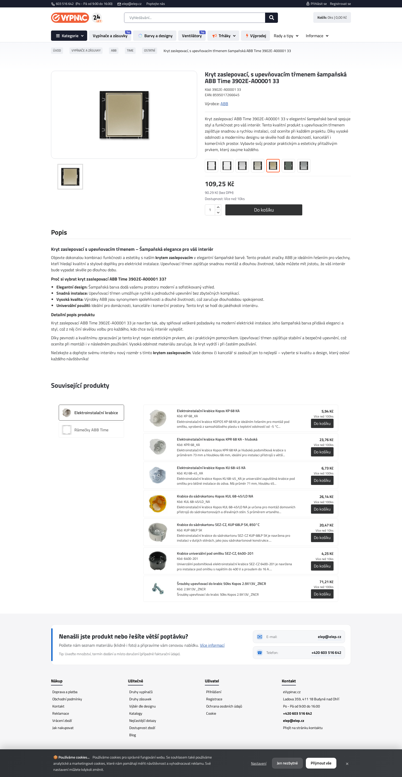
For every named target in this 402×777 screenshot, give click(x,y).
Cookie (211, 713)
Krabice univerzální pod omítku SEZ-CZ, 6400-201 (215, 553)
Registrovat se (340, 3)
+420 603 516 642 (326, 652)
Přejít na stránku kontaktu (303, 727)
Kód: (208, 89)
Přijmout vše (321, 763)
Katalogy (135, 713)
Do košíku (264, 209)
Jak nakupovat (63, 727)
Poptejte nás (155, 3)
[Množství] (210, 209)
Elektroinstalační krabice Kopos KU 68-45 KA (211, 468)
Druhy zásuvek (140, 699)
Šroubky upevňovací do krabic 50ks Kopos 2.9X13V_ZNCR (221, 583)
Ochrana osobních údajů (224, 706)
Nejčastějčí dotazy (142, 720)
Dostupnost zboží (142, 727)
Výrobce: (212, 104)
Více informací (212, 645)
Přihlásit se (316, 3)
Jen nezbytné (287, 763)
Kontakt (58, 706)
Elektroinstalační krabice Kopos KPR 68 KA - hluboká (217, 439)
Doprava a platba (64, 691)
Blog (132, 735)
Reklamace (60, 713)
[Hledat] (271, 18)
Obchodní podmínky (67, 699)
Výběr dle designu (142, 706)
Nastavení (258, 763)
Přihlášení (213, 691)
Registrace (214, 699)
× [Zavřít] (347, 763)
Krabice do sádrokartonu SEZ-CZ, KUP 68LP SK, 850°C (218, 524)
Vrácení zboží (62, 720)
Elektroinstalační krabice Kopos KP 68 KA (208, 411)
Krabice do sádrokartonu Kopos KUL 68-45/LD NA (215, 496)
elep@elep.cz (132, 3)
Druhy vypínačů (141, 691)
